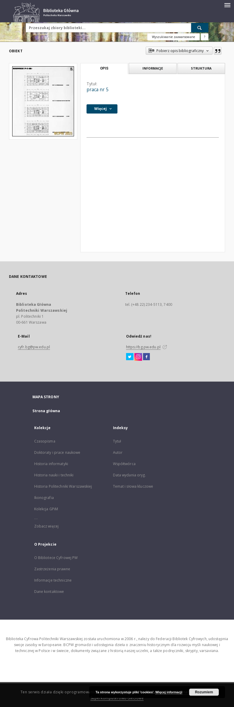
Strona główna (46, 410)
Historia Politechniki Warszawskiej (63, 486)
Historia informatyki (51, 463)
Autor (118, 452)
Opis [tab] (104, 68)
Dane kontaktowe (49, 591)
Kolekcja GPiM (46, 508)
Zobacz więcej (46, 526)
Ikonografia (44, 497)
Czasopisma (44, 441)
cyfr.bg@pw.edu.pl (34, 346)
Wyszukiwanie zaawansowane (173, 37)
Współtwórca (124, 463)
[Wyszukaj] (199, 27)
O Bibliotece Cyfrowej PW (56, 557)
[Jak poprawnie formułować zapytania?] (204, 36)
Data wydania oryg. (129, 475)
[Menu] (227, 5)
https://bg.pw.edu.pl (143, 346)
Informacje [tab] (152, 68)
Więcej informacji (169, 692)
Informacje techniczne (53, 580)
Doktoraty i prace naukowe (57, 452)
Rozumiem (204, 692)
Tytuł (117, 441)
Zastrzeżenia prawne (52, 568)
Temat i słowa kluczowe (133, 486)
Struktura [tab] (201, 68)
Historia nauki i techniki (54, 475)
